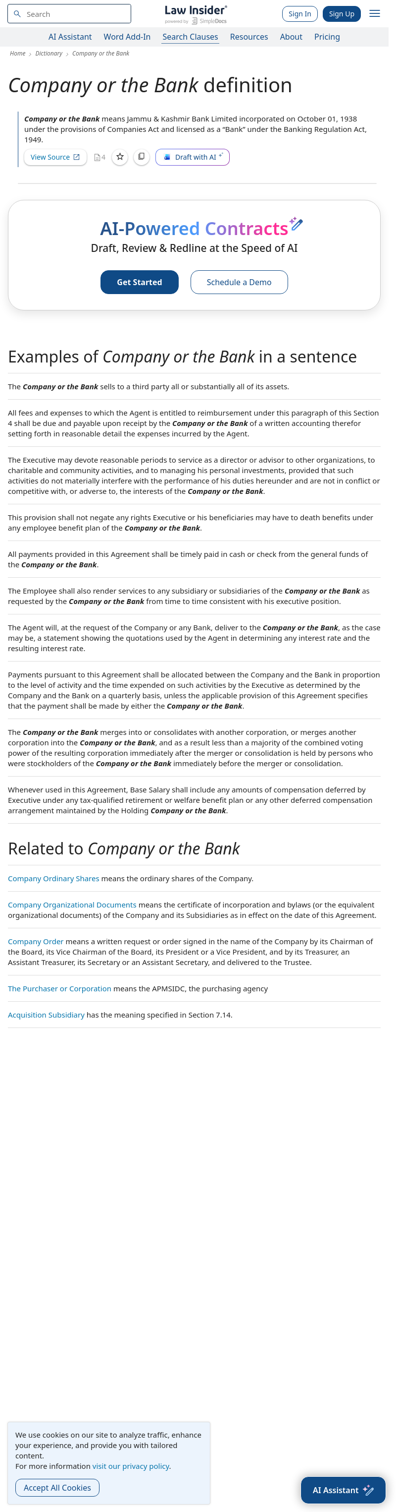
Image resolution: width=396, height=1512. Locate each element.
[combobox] (69, 13)
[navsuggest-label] (69, 13)
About (291, 36)
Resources (249, 36)
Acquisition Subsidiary (46, 1015)
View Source (55, 157)
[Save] (120, 157)
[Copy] (141, 157)
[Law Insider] (196, 13)
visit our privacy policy (131, 1466)
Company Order (36, 941)
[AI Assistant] (343, 1490)
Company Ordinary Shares (53, 878)
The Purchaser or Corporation (59, 988)
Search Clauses (190, 36)
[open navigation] (375, 14)
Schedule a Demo (239, 282)
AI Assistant (70, 36)
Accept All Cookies (57, 1487)
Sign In (300, 13)
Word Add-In (127, 36)
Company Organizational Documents (72, 904)
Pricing (327, 36)
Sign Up (341, 13)
